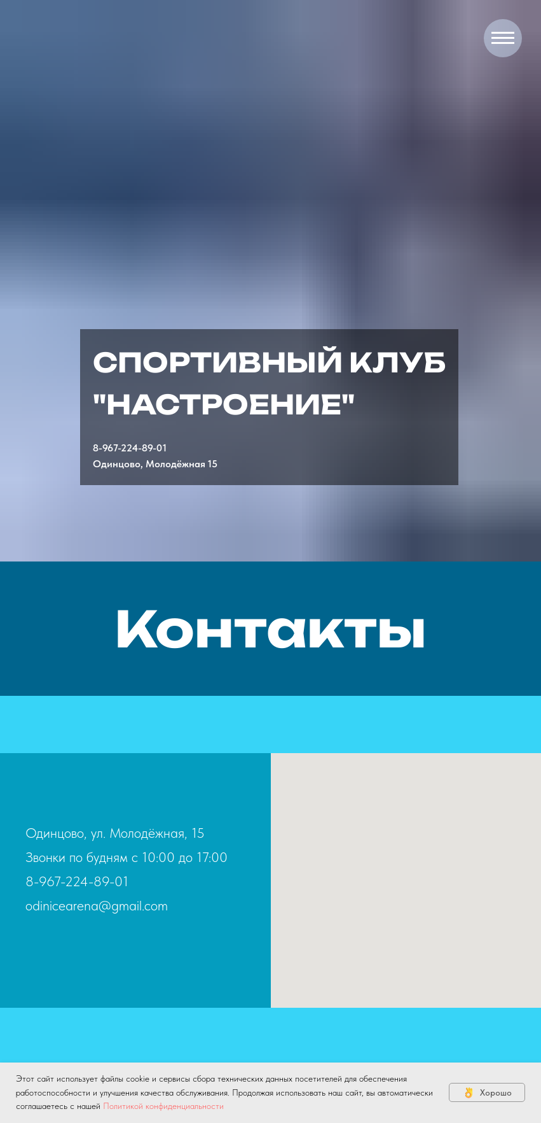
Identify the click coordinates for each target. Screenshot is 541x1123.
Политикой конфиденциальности (163, 1106)
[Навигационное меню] (502, 38)
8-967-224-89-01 (130, 448)
